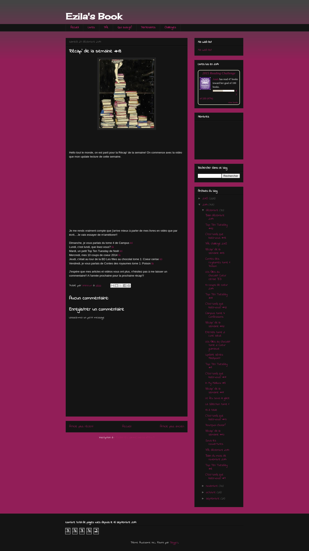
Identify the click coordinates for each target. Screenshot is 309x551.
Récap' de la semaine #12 (214, 324)
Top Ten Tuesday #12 (216, 227)
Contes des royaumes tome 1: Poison (217, 262)
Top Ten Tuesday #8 (216, 467)
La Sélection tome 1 (217, 404)
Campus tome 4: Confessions (215, 315)
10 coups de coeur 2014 (216, 287)
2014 (206, 205)
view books (233, 102)
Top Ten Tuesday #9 (216, 366)
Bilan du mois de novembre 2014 (215, 458)
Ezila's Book (94, 16)
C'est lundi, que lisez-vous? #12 (216, 306)
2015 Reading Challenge (218, 73)
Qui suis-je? (125, 27)
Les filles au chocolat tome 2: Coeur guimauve (217, 345)
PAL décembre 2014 (217, 450)
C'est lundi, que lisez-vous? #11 (215, 375)
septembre (213, 498)
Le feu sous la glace (217, 398)
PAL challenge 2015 (216, 243)
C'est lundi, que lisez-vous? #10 (216, 418)
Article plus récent (81, 426)
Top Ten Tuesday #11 (216, 296)
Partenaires (148, 27)
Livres (91, 27)
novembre (212, 486)
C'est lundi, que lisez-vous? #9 (215, 476)
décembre (212, 210)
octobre (211, 492)
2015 (206, 198)
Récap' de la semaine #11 (214, 391)
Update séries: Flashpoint (214, 357)
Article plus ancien (172, 426)
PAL (106, 27)
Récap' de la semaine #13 (214, 251)
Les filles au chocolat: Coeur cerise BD (215, 275)
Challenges (170, 27)
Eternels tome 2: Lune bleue (215, 334)
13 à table (211, 410)
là (113, 247)
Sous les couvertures (214, 442)
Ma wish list (205, 50)
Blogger (174, 543)
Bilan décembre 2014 (214, 217)
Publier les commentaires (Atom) (135, 437)
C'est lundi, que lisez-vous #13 (215, 236)
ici (131, 242)
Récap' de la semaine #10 (214, 433)
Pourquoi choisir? (215, 425)
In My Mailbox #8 (215, 383)
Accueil (74, 27)
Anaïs (216, 79)
